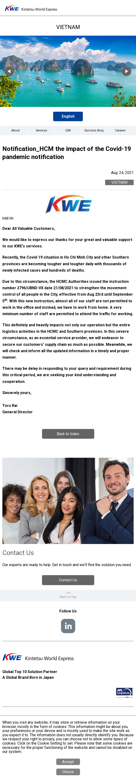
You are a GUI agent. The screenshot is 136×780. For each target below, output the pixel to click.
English (68, 116)
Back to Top (68, 596)
